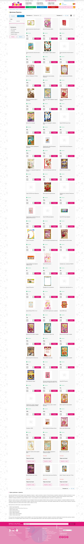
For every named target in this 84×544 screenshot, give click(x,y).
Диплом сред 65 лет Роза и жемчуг (66, 243)
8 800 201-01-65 (51, 0)
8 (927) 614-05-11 (29, 2)
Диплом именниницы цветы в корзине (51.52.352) (49, 408)
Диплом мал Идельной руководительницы (50, 243)
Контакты (27, 533)
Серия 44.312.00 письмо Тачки (65, 125)
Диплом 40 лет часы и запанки (65, 172)
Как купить (27, 537)
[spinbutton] (30, 39)
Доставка (27, 531)
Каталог (17, 9)
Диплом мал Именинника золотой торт (49, 172)
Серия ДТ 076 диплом (30, 290)
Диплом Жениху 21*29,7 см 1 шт (31, 313)
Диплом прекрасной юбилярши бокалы (49, 431)
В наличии (13, 16)
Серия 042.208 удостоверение (48, 219)
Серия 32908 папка (63, 313)
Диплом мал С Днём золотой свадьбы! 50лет (32, 455)
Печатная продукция (22, 9)
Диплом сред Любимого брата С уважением (31, 103)
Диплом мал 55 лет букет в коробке (32, 337)
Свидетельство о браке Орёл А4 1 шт (66, 290)
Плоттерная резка (45, 540)
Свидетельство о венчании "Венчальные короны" (67, 197)
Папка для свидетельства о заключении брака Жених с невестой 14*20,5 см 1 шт (50, 384)
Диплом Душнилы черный (30, 384)
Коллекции (42, 7)
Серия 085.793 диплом (64, 384)
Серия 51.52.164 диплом (47, 266)
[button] (34, 39)
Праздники (53, 7)
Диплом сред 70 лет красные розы (49, 196)
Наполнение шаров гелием (47, 535)
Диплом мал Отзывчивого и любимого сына (49, 126)
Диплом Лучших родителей (64, 454)
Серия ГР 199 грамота (30, 243)
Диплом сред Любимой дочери (65, 431)
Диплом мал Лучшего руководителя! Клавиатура (32, 150)
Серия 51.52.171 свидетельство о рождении (50, 313)
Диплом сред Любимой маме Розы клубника (66, 103)
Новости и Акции (28, 536)
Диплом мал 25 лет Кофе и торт (48, 337)
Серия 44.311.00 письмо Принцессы (66, 149)
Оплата (27, 532)
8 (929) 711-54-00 (51, 2)
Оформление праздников (46, 538)
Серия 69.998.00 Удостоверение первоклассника (32, 267)
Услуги (27, 534)
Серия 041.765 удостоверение (65, 219)
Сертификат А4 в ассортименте (48, 290)
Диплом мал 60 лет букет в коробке (66, 360)
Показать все (20, 16)
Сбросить (20, 36)
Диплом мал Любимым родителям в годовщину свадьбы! (49, 455)
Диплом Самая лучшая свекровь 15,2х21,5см (48, 79)
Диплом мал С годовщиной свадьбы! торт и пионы (33, 173)
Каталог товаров (17, 7)
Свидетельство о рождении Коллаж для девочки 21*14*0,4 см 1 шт (33, 220)
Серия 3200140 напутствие (47, 360)
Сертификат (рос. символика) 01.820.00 (66, 266)
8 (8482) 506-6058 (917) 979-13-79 (64, 533)
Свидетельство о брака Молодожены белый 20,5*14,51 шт (49, 150)
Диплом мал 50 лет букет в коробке (66, 337)
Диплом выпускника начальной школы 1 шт (33, 32)
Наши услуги (31, 7)
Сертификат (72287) (29, 431)
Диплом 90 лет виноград (30, 125)
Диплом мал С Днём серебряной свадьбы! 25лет (50, 103)
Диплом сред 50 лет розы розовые (66, 407)
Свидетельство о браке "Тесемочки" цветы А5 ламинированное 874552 (32, 408)
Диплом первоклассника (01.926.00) (66, 78)
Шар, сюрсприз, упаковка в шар (47, 531)
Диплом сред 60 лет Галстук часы (32, 360)
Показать (12, 36)
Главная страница (12, 9)
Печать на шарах (45, 539)
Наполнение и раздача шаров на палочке (49, 532)
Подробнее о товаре (30, 461)
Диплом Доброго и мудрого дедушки (49, 55)
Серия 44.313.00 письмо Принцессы (32, 196)
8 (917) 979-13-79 (40, 2)
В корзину (38, 38)
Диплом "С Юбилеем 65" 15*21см (32, 78)
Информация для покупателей (69, 0)
